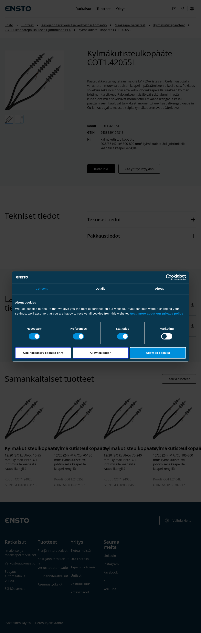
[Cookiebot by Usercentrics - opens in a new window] (169, 277)
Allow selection (100, 352)
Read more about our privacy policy (156, 313)
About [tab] (159, 288)
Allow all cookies (158, 352)
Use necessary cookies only (43, 352)
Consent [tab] (42, 288)
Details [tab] (100, 288)
